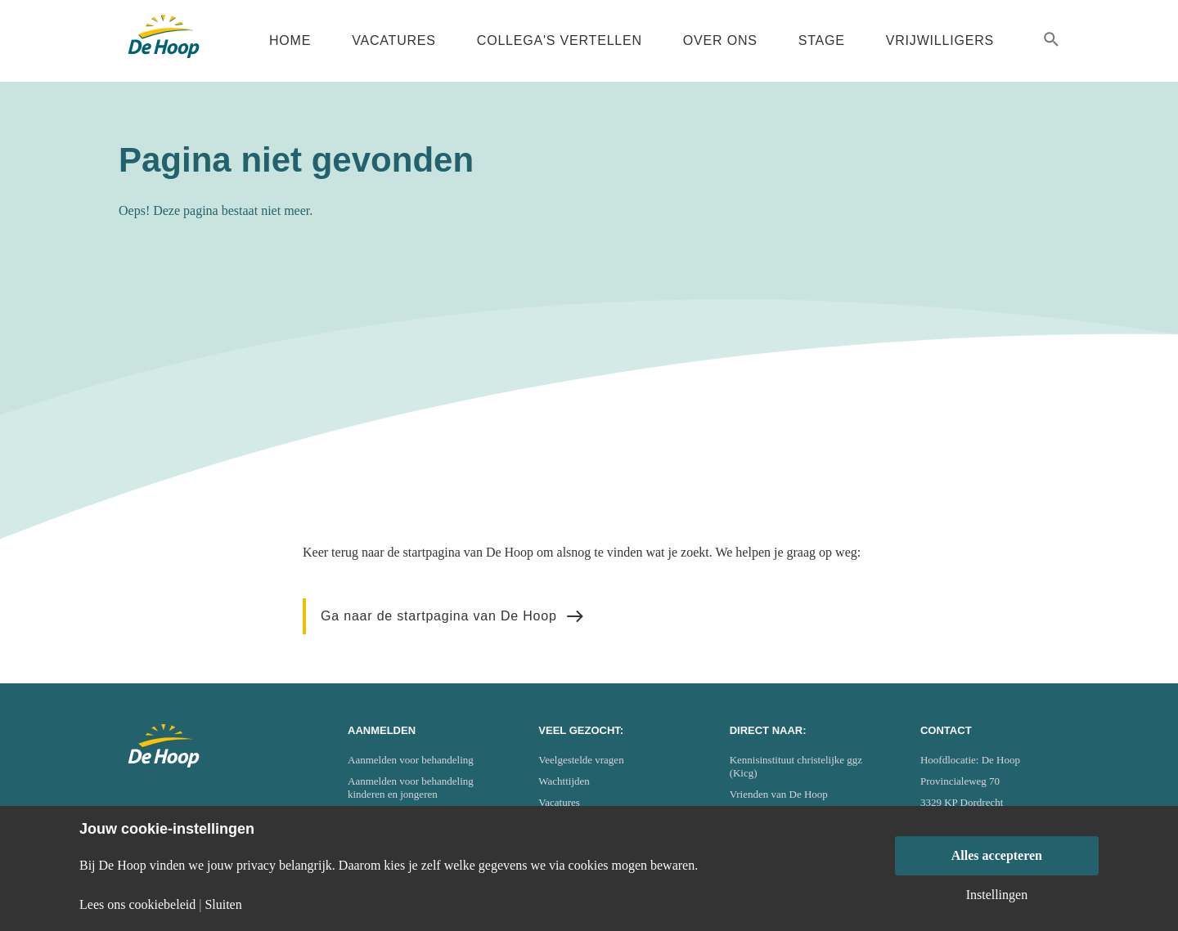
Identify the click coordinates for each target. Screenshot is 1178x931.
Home (290, 40)
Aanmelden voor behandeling (411, 760)
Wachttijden (564, 781)
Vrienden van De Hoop (779, 794)
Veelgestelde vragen (580, 760)
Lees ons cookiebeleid (137, 904)
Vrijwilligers (940, 40)
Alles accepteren (996, 855)
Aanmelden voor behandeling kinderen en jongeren (411, 787)
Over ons (720, 40)
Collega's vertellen (559, 40)
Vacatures (394, 40)
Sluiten (223, 904)
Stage (821, 40)
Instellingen (997, 895)
